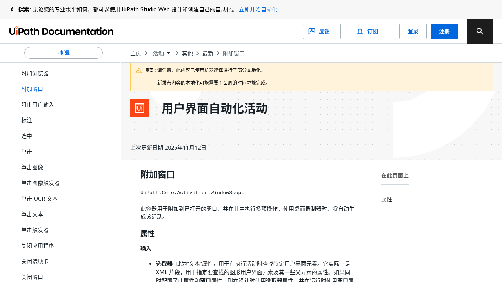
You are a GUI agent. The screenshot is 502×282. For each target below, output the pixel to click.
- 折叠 (63, 52)
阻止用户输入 (37, 104)
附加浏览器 (35, 73)
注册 (444, 31)
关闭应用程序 (37, 245)
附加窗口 (234, 53)
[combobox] (162, 53)
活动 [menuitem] (158, 53)
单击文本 (32, 214)
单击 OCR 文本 (39, 198)
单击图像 (32, 167)
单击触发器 (35, 230)
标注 (26, 120)
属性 (147, 234)
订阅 (368, 31)
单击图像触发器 (40, 183)
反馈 (319, 31)
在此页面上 (395, 175)
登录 (413, 31)
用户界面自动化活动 (214, 108)
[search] (480, 31)
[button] (63, 89)
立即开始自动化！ (261, 9)
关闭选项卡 (35, 261)
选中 (26, 136)
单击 (26, 151)
